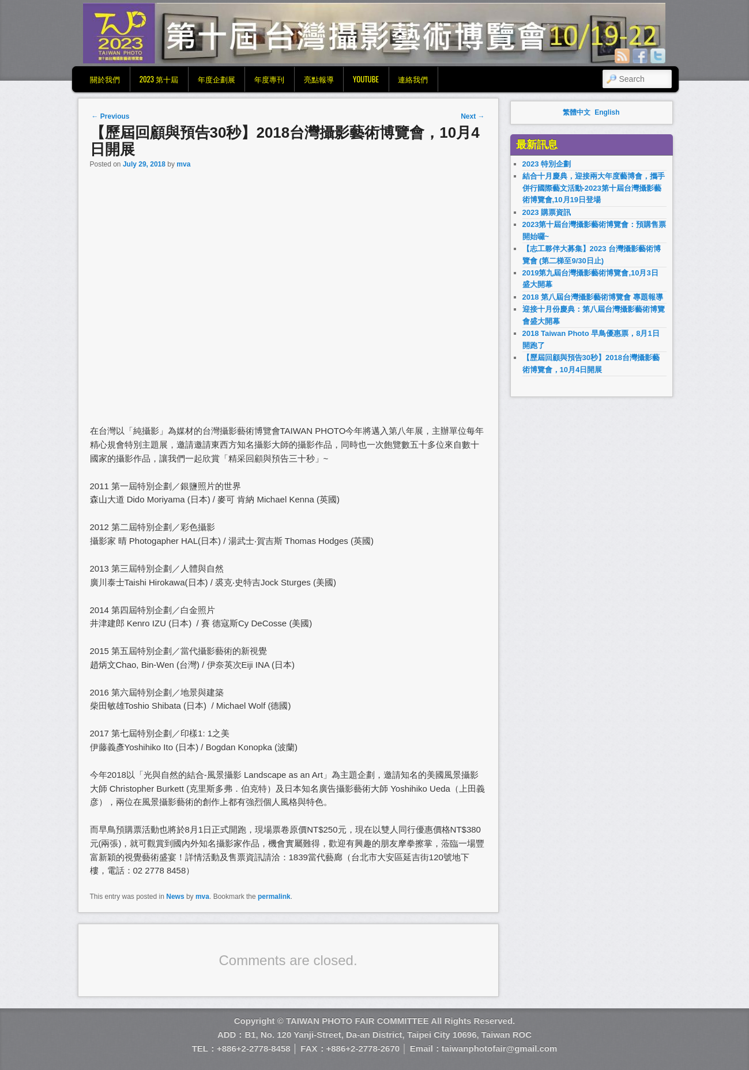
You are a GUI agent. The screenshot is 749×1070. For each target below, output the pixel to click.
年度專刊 (269, 79)
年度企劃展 (216, 79)
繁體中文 (576, 112)
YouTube (366, 79)
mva (183, 164)
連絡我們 (413, 79)
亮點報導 (319, 79)
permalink (274, 897)
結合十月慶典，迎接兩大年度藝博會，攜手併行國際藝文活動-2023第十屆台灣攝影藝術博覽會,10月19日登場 (593, 188)
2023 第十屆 (159, 79)
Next (472, 116)
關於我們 (105, 79)
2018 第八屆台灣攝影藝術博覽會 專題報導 (592, 297)
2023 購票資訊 (546, 212)
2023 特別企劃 (546, 164)
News (175, 897)
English (606, 112)
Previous (111, 116)
